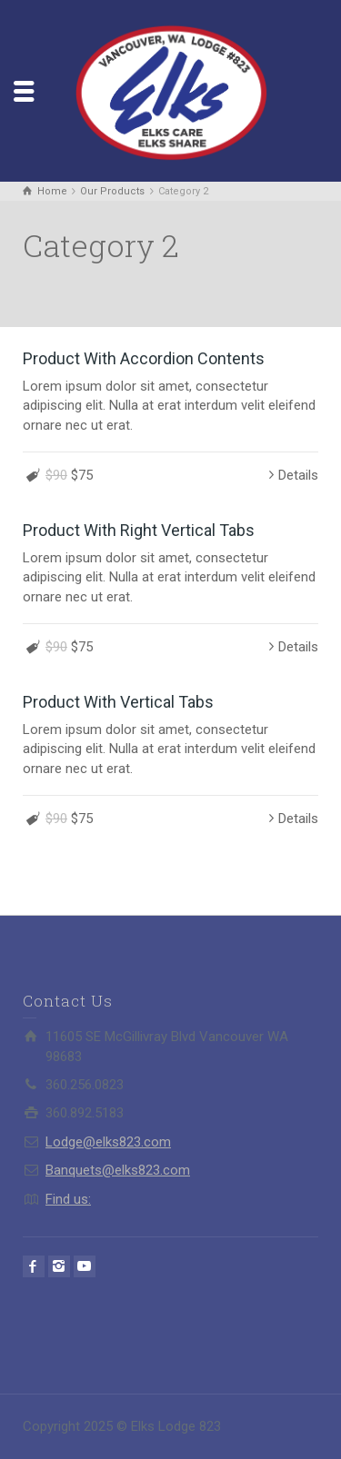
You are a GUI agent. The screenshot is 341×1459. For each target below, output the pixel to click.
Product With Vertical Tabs (118, 701)
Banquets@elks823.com (117, 1170)
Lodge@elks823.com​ (108, 1142)
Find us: (68, 1199)
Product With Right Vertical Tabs (139, 530)
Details (298, 475)
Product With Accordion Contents (144, 358)
